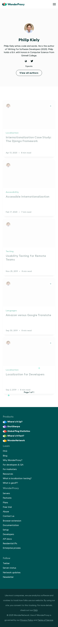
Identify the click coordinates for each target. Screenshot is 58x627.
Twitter (6, 563)
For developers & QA (13, 465)
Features (7, 498)
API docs (7, 539)
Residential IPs (10, 543)
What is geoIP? (10, 483)
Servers (6, 493)
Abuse (6, 512)
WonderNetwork (14, 440)
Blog (5, 456)
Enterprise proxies (12, 548)
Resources (8, 474)
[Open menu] (54, 4)
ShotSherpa (11, 426)
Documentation (11, 525)
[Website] (26, 61)
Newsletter (8, 577)
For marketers (10, 469)
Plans (5, 503)
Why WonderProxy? (12, 460)
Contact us (8, 516)
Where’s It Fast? (13, 436)
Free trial (7, 507)
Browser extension (12, 521)
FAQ (5, 451)
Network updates (12, 573)
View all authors (29, 73)
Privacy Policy (26, 620)
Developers (8, 534)
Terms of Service (45, 620)
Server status (9, 568)
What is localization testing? (17, 478)
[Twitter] (32, 61)
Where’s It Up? (12, 422)
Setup (6, 530)
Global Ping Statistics (16, 431)
